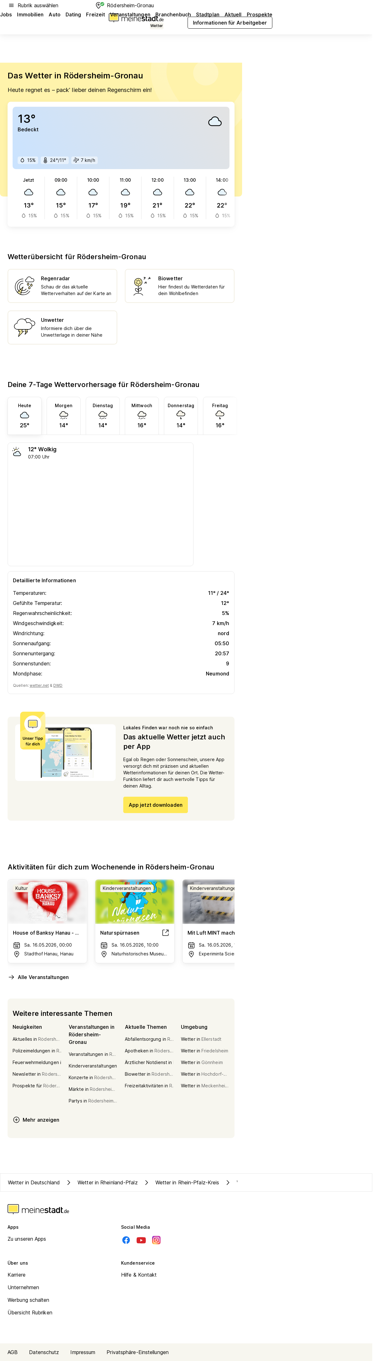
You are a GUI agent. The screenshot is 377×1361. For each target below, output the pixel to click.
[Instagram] (156, 1240)
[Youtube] (141, 1240)
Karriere (17, 1275)
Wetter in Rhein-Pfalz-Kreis (181, 1182)
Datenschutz (44, 1352)
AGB (13, 1352)
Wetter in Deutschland (34, 1182)
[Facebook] (126, 1240)
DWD (57, 685)
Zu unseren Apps (27, 1239)
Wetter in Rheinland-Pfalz (101, 1182)
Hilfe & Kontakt (139, 1275)
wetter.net (39, 685)
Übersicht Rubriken (30, 1312)
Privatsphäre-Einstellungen (138, 1352)
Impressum (82, 1352)
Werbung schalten (28, 1300)
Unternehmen (23, 1287)
